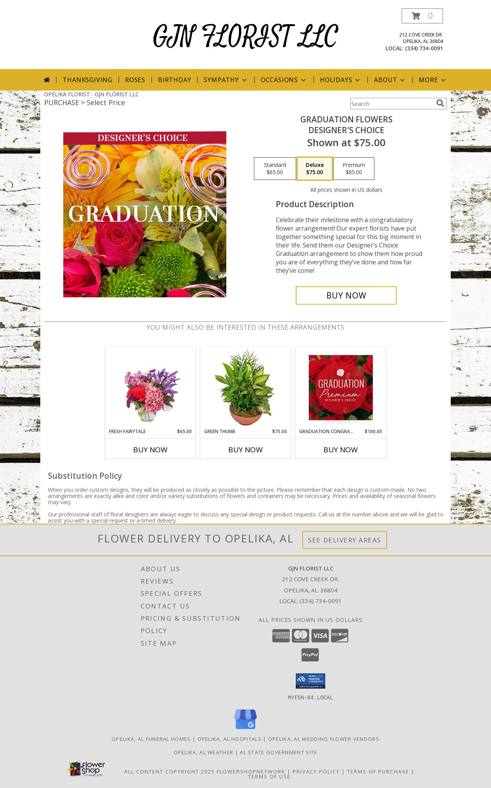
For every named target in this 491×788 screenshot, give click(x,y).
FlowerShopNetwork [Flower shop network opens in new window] (251, 771)
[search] (440, 103)
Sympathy (226, 80)
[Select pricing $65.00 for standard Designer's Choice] (275, 169)
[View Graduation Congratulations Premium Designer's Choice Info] (341, 387)
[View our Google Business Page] (245, 729)
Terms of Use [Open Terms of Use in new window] (269, 776)
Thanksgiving (87, 80)
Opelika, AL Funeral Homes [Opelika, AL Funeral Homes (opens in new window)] (151, 738)
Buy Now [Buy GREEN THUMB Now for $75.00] (245, 450)
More (433, 80)
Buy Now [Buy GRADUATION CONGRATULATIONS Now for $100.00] (340, 450)
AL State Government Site (278, 751)
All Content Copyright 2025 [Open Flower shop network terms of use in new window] (169, 771)
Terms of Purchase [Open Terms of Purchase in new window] (378, 771)
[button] (422, 15)
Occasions (284, 80)
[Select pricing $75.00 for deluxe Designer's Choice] (315, 169)
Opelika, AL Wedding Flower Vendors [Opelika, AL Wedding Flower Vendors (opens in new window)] (323, 738)
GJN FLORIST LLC (245, 37)
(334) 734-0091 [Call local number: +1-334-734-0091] (424, 48)
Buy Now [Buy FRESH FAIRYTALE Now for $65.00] (150, 450)
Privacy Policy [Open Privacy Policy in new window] (316, 771)
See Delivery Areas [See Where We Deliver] (344, 540)
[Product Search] (392, 103)
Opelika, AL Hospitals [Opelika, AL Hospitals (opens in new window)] (230, 738)
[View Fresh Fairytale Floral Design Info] (151, 387)
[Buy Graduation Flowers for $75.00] (346, 295)
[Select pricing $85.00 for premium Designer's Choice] (354, 169)
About (390, 80)
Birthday (174, 80)
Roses (135, 80)
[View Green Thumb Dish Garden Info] (246, 387)
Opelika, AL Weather (204, 751)
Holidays (340, 80)
